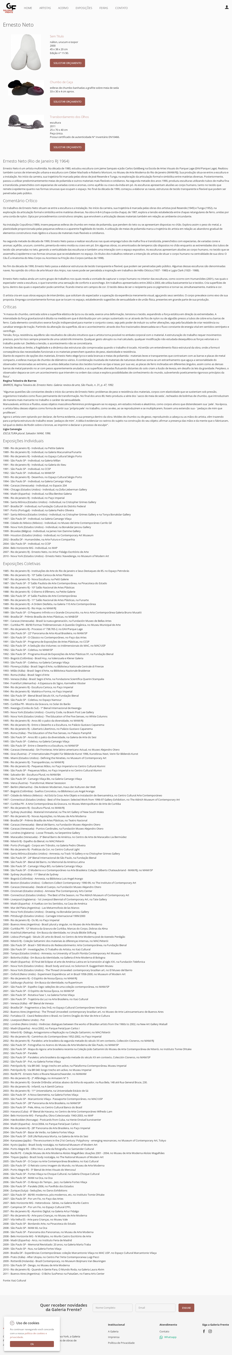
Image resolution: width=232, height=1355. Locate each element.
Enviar (186, 1308)
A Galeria (113, 1331)
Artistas (45, 8)
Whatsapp (168, 1337)
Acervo (63, 8)
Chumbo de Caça (61, 82)
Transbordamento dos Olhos (69, 117)
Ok (32, 1344)
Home (28, 8)
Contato (121, 8)
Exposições (84, 8)
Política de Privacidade (121, 1343)
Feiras (103, 8)
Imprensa (113, 1337)
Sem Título (57, 36)
